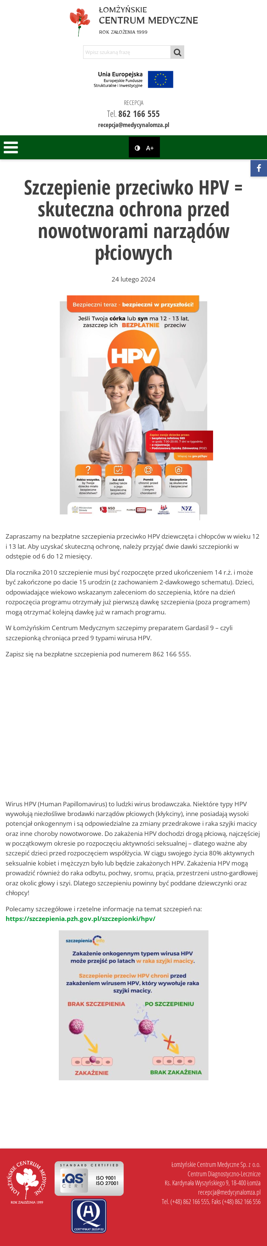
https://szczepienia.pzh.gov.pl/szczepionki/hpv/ (80, 918)
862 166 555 (139, 114)
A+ (150, 148)
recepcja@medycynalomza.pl (133, 124)
